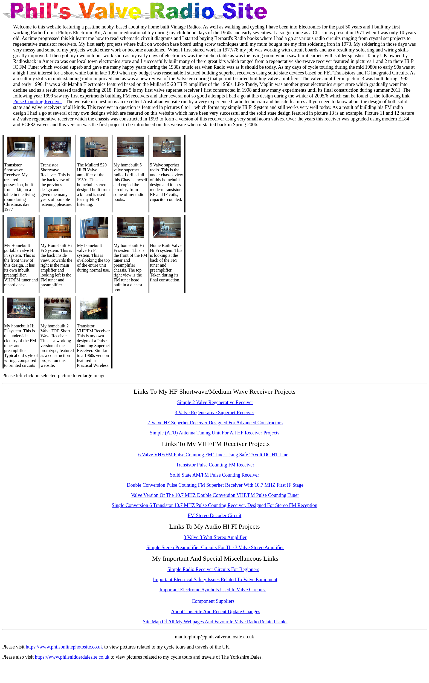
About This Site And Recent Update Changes (215, 611)
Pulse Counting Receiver (37, 101)
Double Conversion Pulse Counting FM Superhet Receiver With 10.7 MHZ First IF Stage (215, 485)
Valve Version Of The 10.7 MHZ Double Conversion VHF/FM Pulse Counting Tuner (215, 495)
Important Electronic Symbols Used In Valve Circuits (213, 589)
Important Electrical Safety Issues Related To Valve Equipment (215, 579)
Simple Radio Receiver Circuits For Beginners (213, 569)
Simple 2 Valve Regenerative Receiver (215, 402)
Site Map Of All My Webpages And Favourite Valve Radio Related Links (215, 621)
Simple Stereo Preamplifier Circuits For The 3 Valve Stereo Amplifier (215, 547)
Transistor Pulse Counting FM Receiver (215, 465)
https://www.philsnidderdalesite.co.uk (72, 657)
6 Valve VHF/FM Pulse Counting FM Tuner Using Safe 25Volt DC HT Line (213, 454)
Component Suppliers (213, 601)
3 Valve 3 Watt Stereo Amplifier (215, 537)
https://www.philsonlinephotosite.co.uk (64, 647)
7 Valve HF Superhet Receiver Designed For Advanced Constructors (215, 422)
